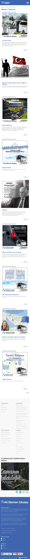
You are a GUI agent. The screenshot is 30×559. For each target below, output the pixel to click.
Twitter (4, 547)
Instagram (5, 548)
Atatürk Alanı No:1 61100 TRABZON (8, 530)
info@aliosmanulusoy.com (6, 533)
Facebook (5, 545)
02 (27, 392)
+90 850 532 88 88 (10, 528)
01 (25, 392)
